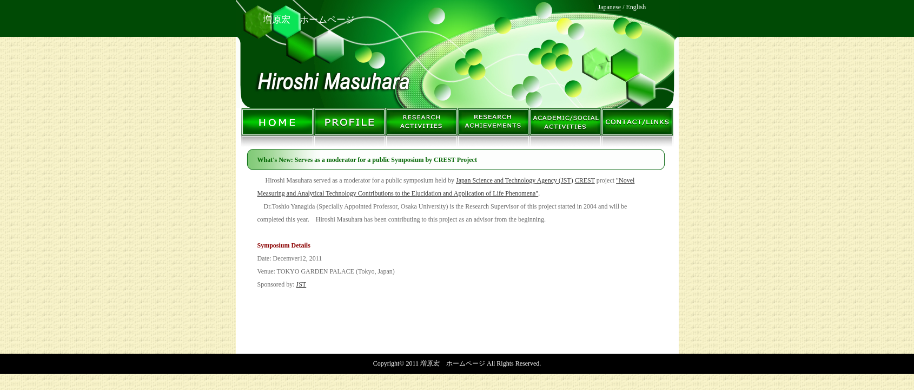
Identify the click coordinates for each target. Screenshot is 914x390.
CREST (585, 180)
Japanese (609, 7)
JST (301, 284)
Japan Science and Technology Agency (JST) (514, 180)
